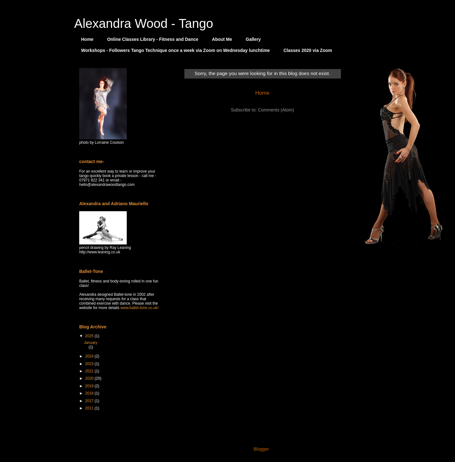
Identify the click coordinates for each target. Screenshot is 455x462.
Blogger (260, 449)
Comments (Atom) (276, 109)
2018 (90, 393)
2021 (90, 371)
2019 (90, 386)
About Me (222, 39)
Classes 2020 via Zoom (308, 50)
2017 (90, 401)
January (90, 342)
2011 (90, 408)
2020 (90, 378)
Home (87, 39)
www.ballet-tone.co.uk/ (139, 308)
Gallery (253, 39)
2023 (90, 364)
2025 (90, 336)
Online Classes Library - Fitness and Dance (152, 39)
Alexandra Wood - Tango (143, 23)
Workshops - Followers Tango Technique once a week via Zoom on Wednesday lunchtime (175, 50)
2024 (90, 356)
